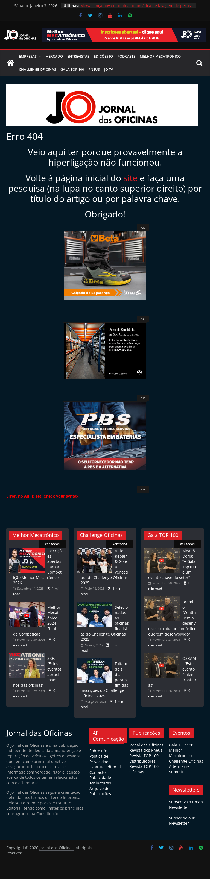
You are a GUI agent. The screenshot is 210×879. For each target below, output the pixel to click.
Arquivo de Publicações (100, 791)
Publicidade (100, 777)
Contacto (97, 772)
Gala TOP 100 (181, 745)
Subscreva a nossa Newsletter (186, 804)
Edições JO (103, 56)
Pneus (94, 69)
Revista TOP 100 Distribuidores (144, 758)
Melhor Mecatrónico (160, 56)
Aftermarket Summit (180, 769)
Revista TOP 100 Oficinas (144, 769)
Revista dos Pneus (145, 750)
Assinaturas (100, 783)
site (130, 178)
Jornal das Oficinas (146, 745)
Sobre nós (98, 750)
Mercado (54, 56)
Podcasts (126, 56)
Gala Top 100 (72, 69)
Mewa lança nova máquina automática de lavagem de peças (135, 5)
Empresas (28, 56)
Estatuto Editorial (105, 766)
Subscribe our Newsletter (182, 820)
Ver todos (52, 544)
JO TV (108, 69)
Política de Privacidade (100, 759)
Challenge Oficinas (37, 69)
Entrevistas (78, 56)
